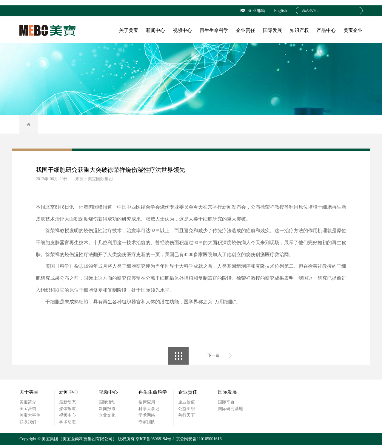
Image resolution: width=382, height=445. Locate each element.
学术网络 (146, 415)
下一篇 (213, 355)
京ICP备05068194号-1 (155, 439)
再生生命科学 (214, 30)
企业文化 (107, 415)
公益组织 (186, 408)
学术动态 (67, 422)
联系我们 (27, 422)
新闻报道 (107, 408)
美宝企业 (353, 30)
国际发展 (272, 30)
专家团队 (146, 422)
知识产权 (299, 30)
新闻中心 (155, 30)
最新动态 (67, 402)
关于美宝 (128, 30)
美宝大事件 (29, 415)
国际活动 (107, 402)
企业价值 (186, 402)
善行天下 (186, 415)
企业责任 (245, 30)
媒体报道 (67, 408)
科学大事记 (148, 408)
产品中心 (326, 30)
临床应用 (146, 402)
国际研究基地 (230, 408)
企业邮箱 (253, 10)
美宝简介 (27, 402)
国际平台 (226, 402)
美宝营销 (27, 408)
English (280, 10)
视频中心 (182, 30)
